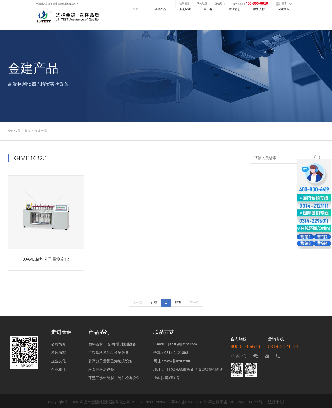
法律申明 (276, 402)
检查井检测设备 (101, 369)
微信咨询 (220, 3)
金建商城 (284, 9)
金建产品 (160, 9)
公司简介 (58, 344)
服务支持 (259, 9)
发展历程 (58, 352)
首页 (135, 9)
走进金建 (185, 9)
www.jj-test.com (177, 361)
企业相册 (58, 369)
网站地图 (202, 3)
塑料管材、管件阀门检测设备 (112, 344)
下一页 (194, 303)
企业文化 (58, 361)
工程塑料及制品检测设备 (108, 352)
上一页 (138, 303)
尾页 (178, 303)
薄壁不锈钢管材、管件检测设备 (114, 378)
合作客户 (209, 9)
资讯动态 (234, 9)
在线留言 (184, 3)
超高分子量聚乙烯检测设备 (110, 361)
